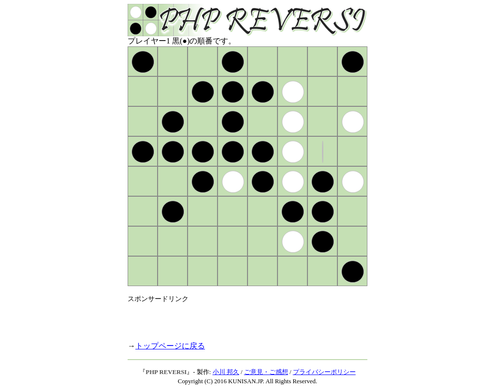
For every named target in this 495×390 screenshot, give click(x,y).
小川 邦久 (226, 372)
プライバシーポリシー (324, 372)
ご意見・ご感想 (266, 372)
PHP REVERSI (166, 372)
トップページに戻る (170, 346)
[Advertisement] (241, 317)
